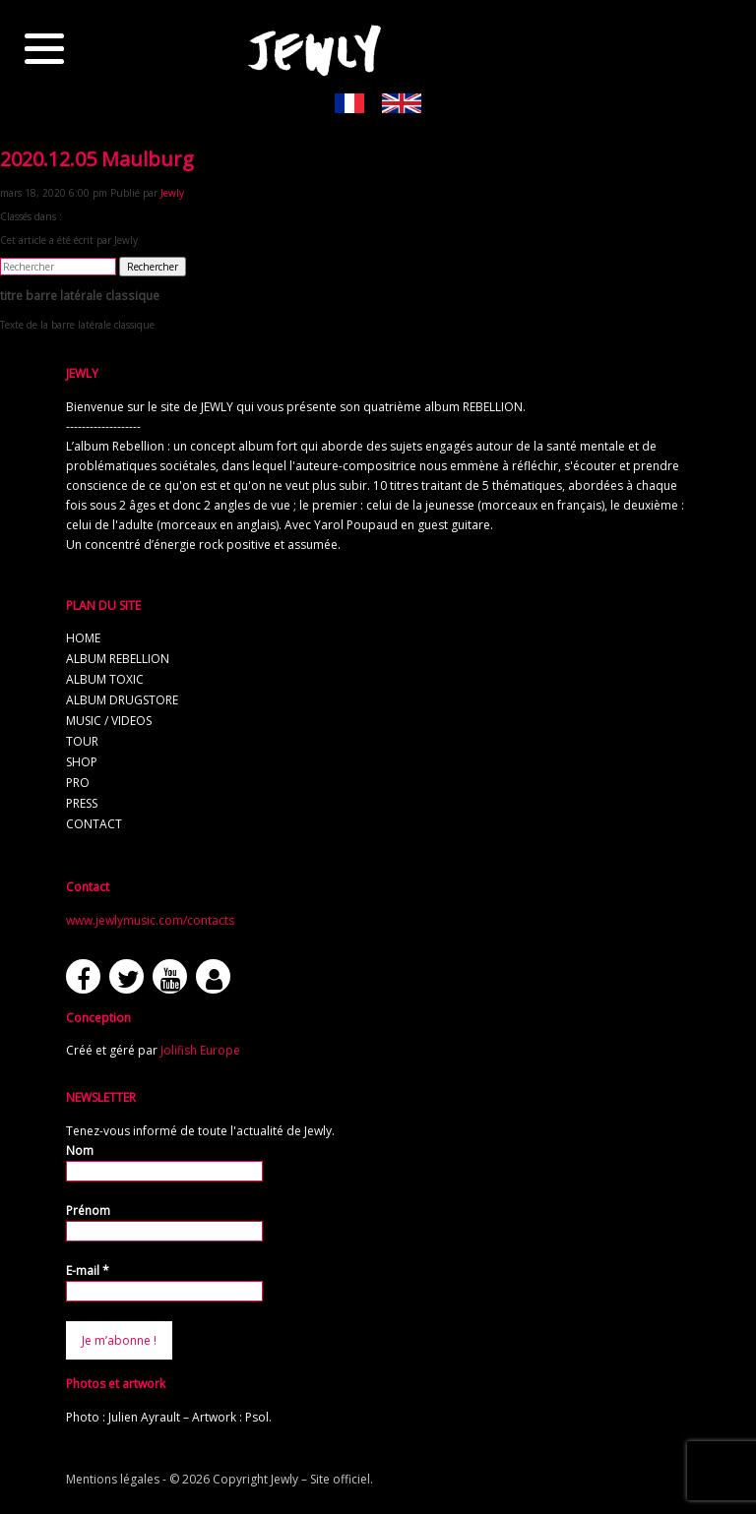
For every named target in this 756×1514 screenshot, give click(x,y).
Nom (80, 1150)
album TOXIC (105, 679)
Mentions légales (112, 1479)
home (83, 638)
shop (81, 762)
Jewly (172, 193)
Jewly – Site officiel (320, 1479)
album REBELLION (117, 658)
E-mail (87, 1270)
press (81, 803)
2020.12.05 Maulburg (97, 159)
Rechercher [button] (152, 266)
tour (82, 741)
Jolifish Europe (200, 1050)
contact (94, 824)
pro (78, 782)
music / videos (109, 720)
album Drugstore (122, 700)
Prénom (88, 1210)
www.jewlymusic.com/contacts (150, 920)
